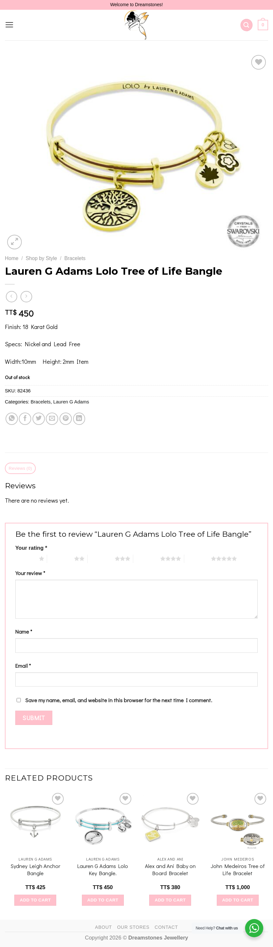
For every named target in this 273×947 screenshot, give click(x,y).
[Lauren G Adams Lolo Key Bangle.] (102, 821)
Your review (30, 573)
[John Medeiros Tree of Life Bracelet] (237, 821)
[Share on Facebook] (25, 419)
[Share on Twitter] (38, 419)
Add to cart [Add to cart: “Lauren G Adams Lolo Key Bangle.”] (102, 900)
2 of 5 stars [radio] (60, 558)
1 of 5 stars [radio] (25, 558)
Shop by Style (41, 258)
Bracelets (74, 258)
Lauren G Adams (71, 401)
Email (23, 665)
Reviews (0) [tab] (20, 468)
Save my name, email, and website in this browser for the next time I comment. (118, 700)
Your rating (31, 548)
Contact (166, 927)
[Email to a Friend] (52, 419)
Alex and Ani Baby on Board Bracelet (170, 869)
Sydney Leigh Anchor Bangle (35, 869)
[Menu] (9, 25)
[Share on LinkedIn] (79, 419)
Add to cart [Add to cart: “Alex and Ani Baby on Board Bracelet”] (170, 900)
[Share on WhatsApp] (12, 419)
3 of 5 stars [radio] (101, 558)
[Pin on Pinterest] (65, 419)
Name (23, 631)
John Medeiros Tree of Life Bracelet (238, 869)
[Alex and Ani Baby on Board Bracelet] (170, 821)
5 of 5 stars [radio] (197, 558)
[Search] (246, 25)
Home (12, 258)
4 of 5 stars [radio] (146, 558)
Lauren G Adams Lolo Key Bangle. (102, 869)
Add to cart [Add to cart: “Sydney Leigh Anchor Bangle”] (35, 900)
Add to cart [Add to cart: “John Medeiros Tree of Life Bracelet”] (237, 900)
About (103, 927)
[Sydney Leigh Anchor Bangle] (35, 821)
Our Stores (133, 927)
